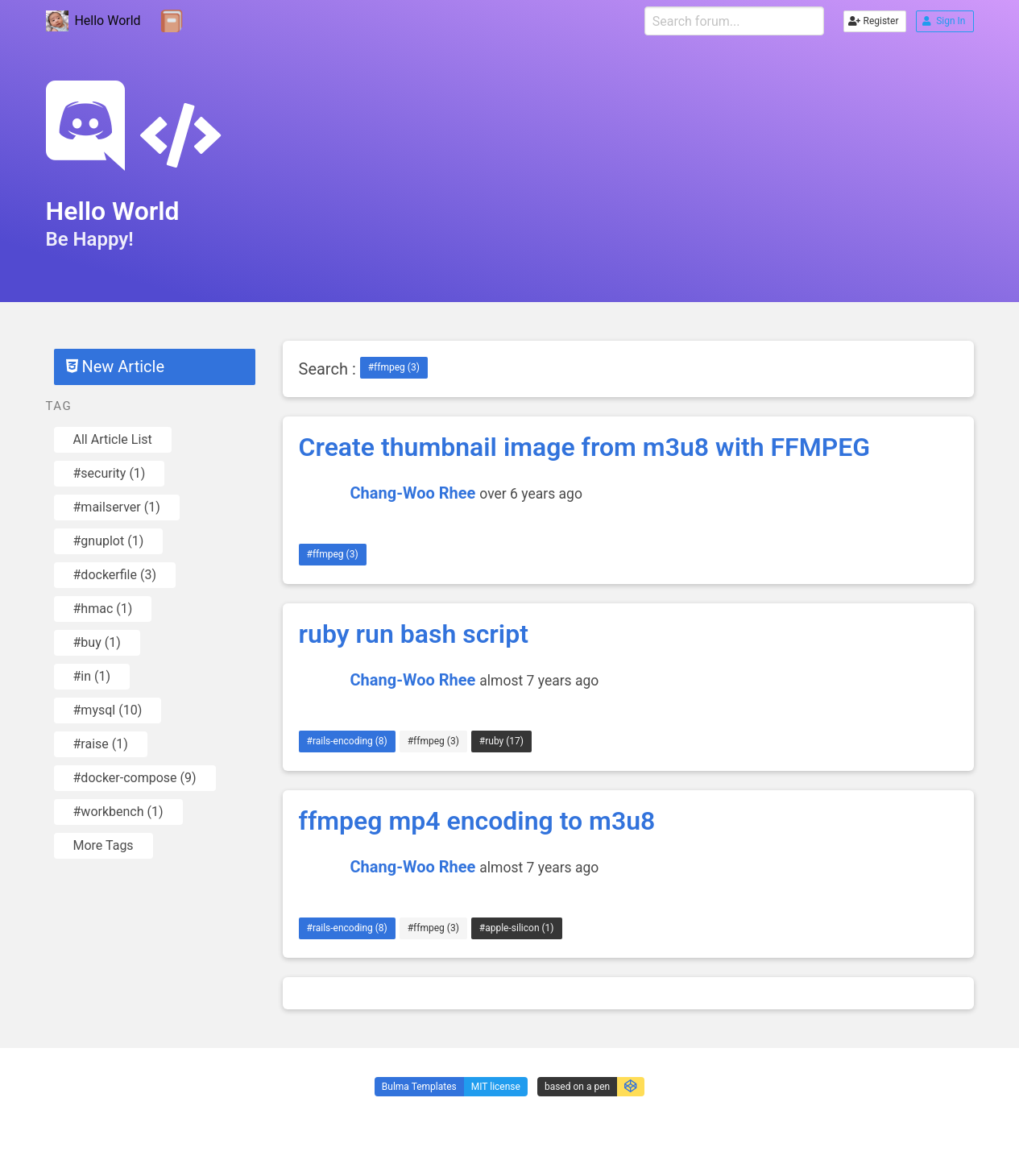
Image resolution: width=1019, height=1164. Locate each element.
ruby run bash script (413, 634)
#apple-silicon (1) (516, 928)
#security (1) (109, 473)
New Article (115, 366)
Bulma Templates (419, 1086)
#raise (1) (100, 744)
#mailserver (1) (116, 507)
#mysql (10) (108, 710)
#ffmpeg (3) (394, 367)
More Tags (103, 845)
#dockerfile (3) (114, 574)
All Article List (112, 439)
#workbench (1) (118, 811)
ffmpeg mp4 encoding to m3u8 (477, 821)
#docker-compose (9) (135, 777)
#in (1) (92, 676)
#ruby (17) (501, 741)
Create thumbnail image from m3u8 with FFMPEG (585, 447)
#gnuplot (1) (108, 541)
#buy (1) (97, 642)
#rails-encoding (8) (347, 741)
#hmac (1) (103, 608)
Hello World (93, 21)
